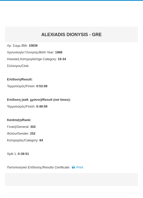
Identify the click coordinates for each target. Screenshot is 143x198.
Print (77, 167)
